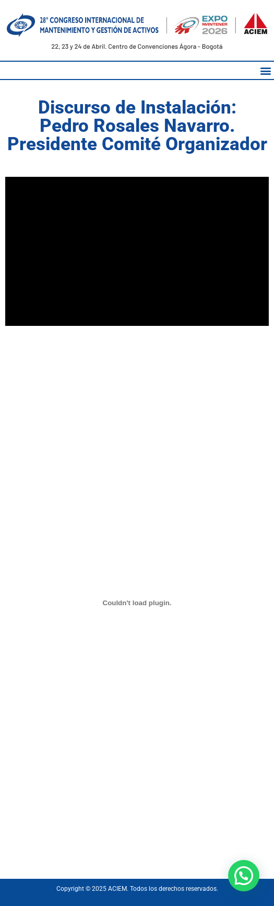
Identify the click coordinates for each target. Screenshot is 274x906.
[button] (265, 70)
